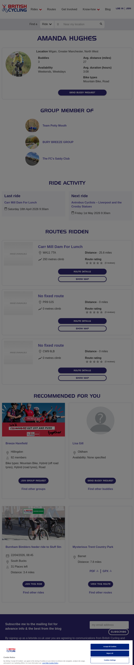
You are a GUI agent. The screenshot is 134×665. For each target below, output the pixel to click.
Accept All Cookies (109, 646)
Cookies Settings (110, 660)
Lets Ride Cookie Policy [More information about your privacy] (50, 663)
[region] (66, 652)
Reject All (110, 653)
